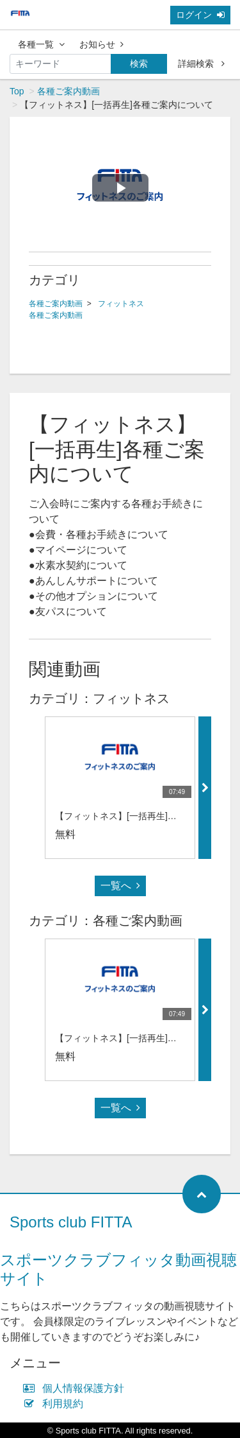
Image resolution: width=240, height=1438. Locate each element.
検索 (139, 63)
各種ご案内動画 (68, 91)
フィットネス (121, 303)
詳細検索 (201, 63)
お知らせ (101, 44)
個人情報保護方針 (76, 1388)
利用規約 (56, 1403)
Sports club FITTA (71, 1222)
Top (17, 91)
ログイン (200, 15)
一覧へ (120, 885)
